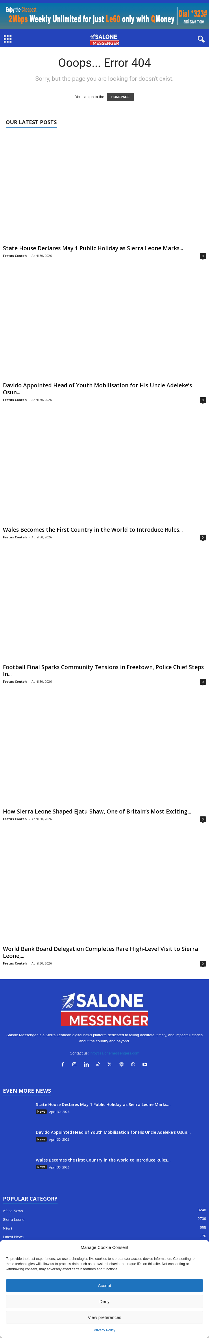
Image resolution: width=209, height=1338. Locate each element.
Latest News (13, 1237)
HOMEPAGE (120, 97)
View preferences (104, 1317)
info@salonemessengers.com (114, 1053)
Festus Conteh (15, 255)
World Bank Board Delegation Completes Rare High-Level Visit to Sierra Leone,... (100, 952)
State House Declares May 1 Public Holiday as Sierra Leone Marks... (93, 248)
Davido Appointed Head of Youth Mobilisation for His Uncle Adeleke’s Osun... (97, 389)
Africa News (13, 1211)
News (41, 1111)
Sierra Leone (13, 1219)
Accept (104, 1285)
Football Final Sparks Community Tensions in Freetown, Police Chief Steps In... (103, 670)
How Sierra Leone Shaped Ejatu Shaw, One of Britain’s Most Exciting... (97, 811)
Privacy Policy (104, 1330)
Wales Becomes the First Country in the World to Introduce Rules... (93, 529)
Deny (104, 1301)
